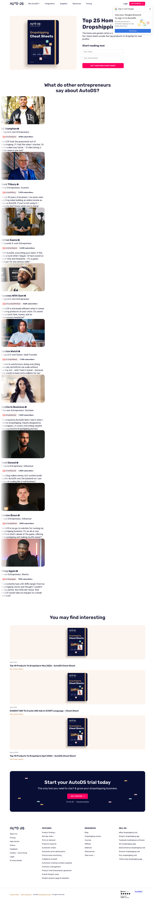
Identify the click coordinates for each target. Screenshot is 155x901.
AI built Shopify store (50, 874)
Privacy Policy (14, 894)
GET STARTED (76, 796)
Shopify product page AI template (55, 878)
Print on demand (48, 840)
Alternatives (90, 851)
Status (12, 845)
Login (125, 4)
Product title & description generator (57, 870)
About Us (13, 834)
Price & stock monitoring (52, 855)
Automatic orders (49, 848)
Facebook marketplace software (132, 840)
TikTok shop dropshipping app (130, 859)
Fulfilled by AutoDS (49, 859)
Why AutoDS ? (34, 4)
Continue (133, 31)
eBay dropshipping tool (128, 832)
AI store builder (16, 860)
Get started (136, 4)
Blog (86, 832)
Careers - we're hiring (18, 853)
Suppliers (63, 4)
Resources (77, 4)
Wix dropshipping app (127, 844)
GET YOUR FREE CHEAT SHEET (103, 66)
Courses (88, 840)
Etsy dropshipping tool (128, 855)
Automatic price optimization (53, 851)
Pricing (89, 4)
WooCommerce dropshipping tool (132, 848)
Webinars (88, 848)
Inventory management (51, 867)
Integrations (50, 4)
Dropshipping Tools (44, 894)
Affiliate (88, 844)
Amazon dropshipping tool (129, 851)
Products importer (49, 844)
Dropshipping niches (93, 836)
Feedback (13, 849)
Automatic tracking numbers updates (57, 863)
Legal (12, 857)
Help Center (14, 841)
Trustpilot (138, 891)
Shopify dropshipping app (129, 836)
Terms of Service (26, 894)
